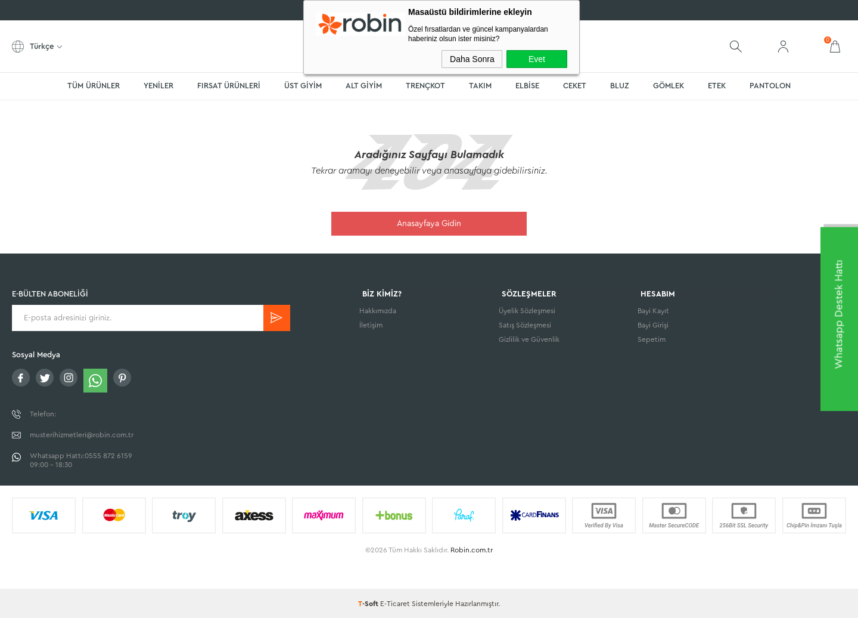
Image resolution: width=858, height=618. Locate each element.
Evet (537, 59)
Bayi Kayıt (653, 312)
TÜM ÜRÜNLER (93, 85)
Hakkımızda (377, 312)
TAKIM (480, 85)
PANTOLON (770, 85)
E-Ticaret (395, 603)
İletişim (371, 326)
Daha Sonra (472, 59)
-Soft (369, 603)
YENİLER (158, 85)
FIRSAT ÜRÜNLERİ (228, 85)
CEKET (574, 85)
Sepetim (652, 340)
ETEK (717, 85)
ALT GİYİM (364, 85)
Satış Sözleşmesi (525, 326)
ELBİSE (527, 85)
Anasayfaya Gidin (429, 224)
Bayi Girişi (653, 326)
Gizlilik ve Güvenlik (529, 340)
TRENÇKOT (425, 85)
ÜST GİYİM (303, 85)
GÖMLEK (668, 85)
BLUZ (619, 85)
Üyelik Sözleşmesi (527, 312)
